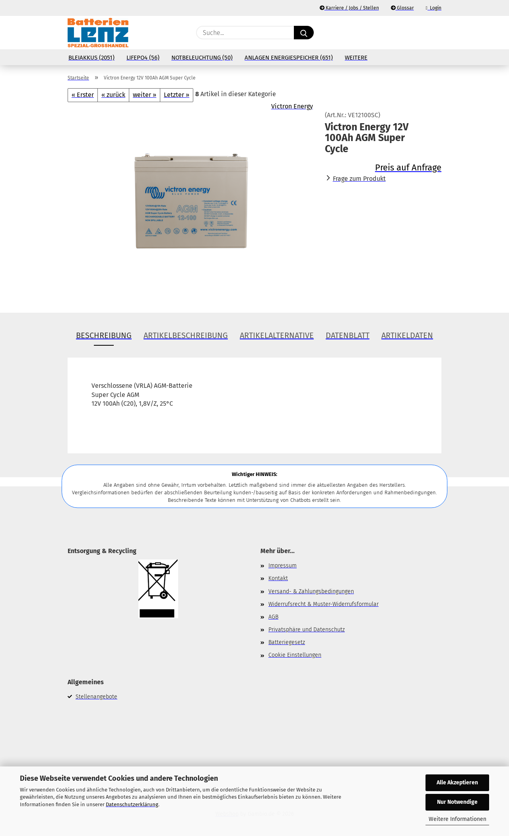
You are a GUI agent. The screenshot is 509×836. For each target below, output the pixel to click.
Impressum (282, 565)
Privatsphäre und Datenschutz (306, 629)
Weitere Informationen (457, 819)
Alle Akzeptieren (457, 782)
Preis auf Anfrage (408, 167)
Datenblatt (347, 335)
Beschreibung (104, 335)
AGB (273, 616)
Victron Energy (292, 106)
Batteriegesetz (286, 642)
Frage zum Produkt (359, 178)
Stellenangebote (96, 696)
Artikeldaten (407, 335)
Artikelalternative (277, 335)
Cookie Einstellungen (294, 655)
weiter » (144, 95)
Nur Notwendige (457, 802)
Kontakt (278, 578)
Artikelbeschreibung (186, 335)
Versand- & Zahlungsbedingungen (311, 591)
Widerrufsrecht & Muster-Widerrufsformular (323, 604)
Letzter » (176, 95)
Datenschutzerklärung (132, 804)
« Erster (83, 95)
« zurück (113, 95)
